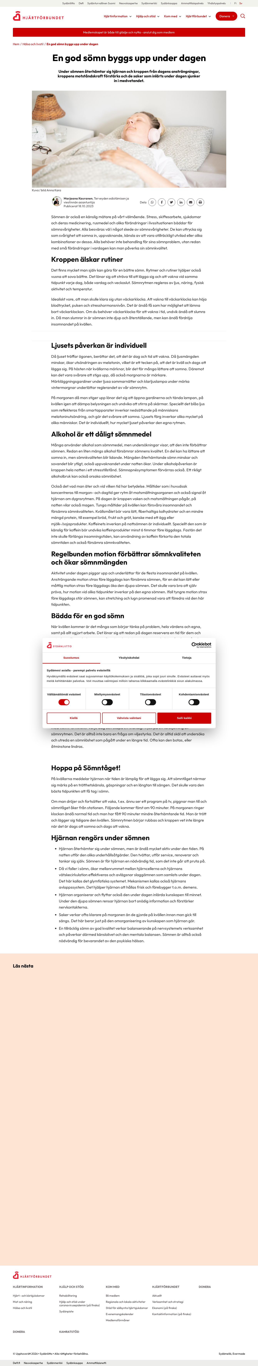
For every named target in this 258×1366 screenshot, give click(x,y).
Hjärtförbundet (196, 16)
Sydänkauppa (169, 3)
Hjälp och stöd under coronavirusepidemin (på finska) (79, 1303)
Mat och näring (22, 1302)
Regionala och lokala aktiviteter (125, 1302)
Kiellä (74, 718)
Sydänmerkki (149, 3)
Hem (16, 44)
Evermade (239, 1353)
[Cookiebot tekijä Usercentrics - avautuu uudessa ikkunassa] (194, 645)
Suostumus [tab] (71, 657)
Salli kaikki (184, 718)
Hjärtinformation (116, 16)
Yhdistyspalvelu (216, 3)
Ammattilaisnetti (96, 1363)
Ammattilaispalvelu (192, 3)
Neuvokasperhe (128, 3)
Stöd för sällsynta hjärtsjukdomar (127, 1308)
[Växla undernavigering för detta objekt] (130, 16)
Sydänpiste (66, 1311)
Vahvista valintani (129, 718)
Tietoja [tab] (186, 657)
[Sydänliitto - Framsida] (32, 1275)
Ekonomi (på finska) (164, 1308)
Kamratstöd (69, 1332)
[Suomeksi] (235, 3)
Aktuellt (157, 1295)
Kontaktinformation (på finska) (171, 1314)
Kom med (170, 16)
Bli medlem (113, 1295)
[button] (242, 17)
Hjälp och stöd (145, 16)
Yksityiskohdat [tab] (129, 657)
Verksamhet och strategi (167, 1302)
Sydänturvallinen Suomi (101, 3)
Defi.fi (16, 1363)
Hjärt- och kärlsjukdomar (29, 1295)
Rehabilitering (68, 1295)
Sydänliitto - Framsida (43, 16)
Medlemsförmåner (118, 1320)
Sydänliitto (68, 3)
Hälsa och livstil (33, 44)
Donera (225, 16)
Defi (81, 3)
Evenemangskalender (120, 1314)
